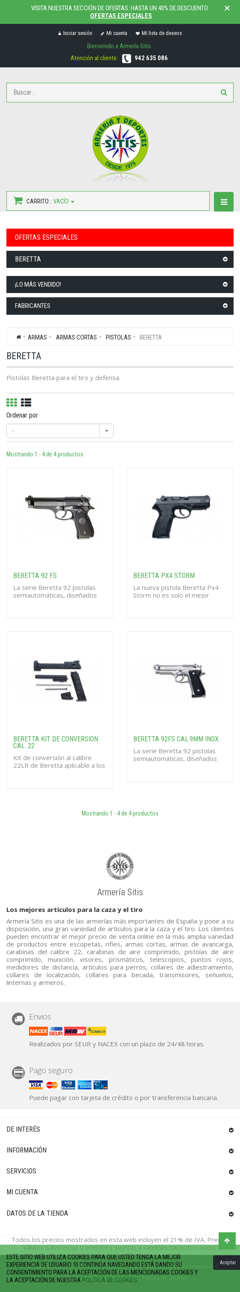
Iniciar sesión (75, 33)
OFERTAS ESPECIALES (46, 237)
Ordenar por (22, 415)
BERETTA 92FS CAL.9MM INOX (176, 739)
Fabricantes (32, 306)
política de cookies (109, 1280)
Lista (26, 403)
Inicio (19, 336)
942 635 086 (151, 58)
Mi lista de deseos (159, 33)
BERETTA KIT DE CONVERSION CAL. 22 (55, 742)
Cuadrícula (11, 403)
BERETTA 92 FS (35, 575)
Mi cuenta (114, 33)
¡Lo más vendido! (38, 284)
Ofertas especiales (121, 16)
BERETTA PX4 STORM (164, 575)
